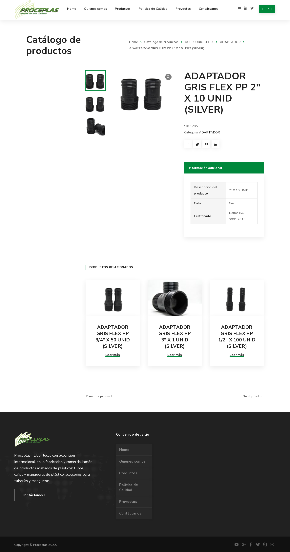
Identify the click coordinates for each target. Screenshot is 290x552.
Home (133, 42)
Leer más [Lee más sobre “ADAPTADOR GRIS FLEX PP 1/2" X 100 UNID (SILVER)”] (237, 355)
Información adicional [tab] (205, 168)
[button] (168, 77)
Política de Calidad (128, 487)
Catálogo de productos (161, 42)
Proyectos (128, 501)
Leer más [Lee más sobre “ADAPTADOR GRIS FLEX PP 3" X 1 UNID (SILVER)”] (174, 355)
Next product (253, 396)
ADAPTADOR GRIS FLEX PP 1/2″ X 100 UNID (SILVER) (236, 336)
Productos (128, 473)
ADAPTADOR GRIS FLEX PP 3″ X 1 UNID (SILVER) (174, 336)
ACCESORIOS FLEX (199, 42)
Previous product (99, 396)
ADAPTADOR (230, 42)
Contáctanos (130, 513)
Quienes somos (132, 461)
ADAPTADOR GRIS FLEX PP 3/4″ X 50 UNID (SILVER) (112, 336)
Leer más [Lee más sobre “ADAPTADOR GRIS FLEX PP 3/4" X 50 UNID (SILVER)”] (112, 355)
